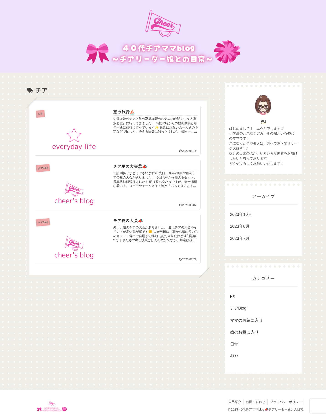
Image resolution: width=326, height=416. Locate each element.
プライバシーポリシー (286, 402)
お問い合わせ (255, 402)
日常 (234, 344)
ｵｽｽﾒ (234, 356)
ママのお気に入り (246, 320)
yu (263, 121)
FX (232, 296)
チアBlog (238, 308)
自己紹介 (234, 402)
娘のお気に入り (244, 332)
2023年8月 (240, 226)
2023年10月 (241, 214)
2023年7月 (240, 238)
